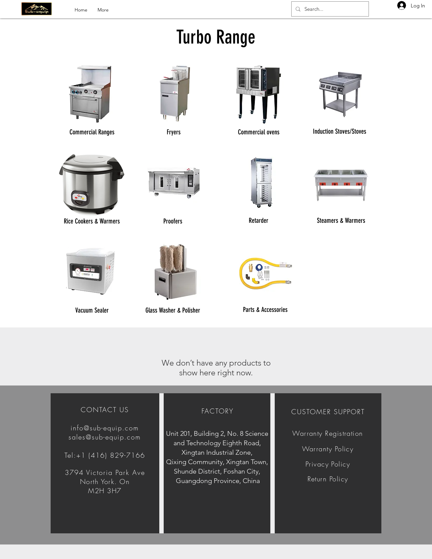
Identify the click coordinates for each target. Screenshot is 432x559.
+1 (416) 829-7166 (110, 455)
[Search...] (329, 9)
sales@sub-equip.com (105, 437)
